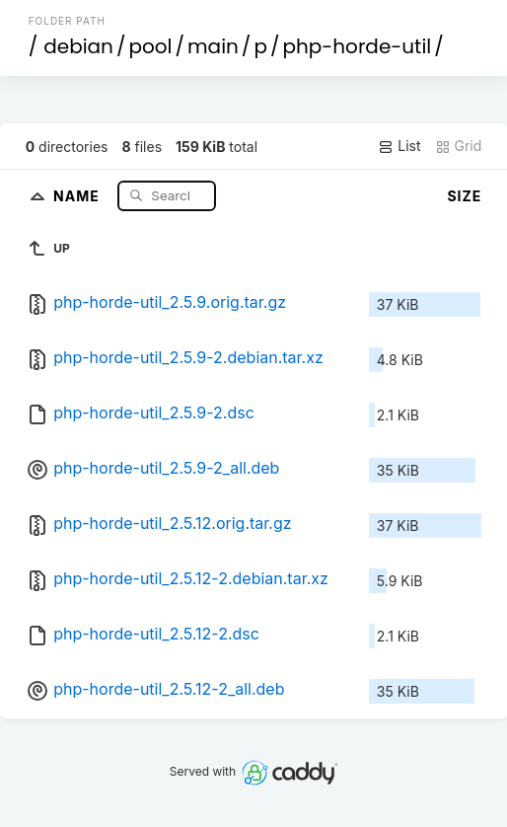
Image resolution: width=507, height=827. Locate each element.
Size (464, 196)
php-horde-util (356, 46)
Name (78, 195)
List (399, 146)
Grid (458, 146)
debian (78, 46)
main (213, 46)
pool (150, 46)
